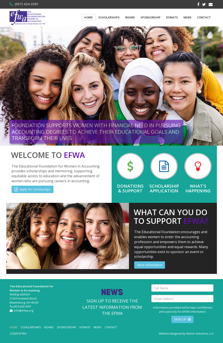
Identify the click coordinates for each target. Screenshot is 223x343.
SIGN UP (182, 319)
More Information (149, 265)
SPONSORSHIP (150, 17)
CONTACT (204, 17)
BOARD (130, 17)
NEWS (187, 17)
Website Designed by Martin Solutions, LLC (186, 333)
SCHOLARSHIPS (109, 17)
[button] (3, 86)
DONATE (172, 17)
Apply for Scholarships (32, 189)
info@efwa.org (21, 310)
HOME (88, 17)
